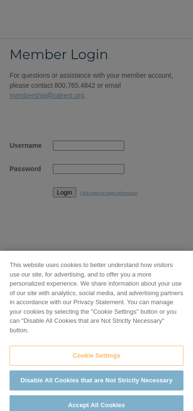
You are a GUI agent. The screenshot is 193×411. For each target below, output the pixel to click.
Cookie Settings (96, 360)
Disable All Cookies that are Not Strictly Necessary (96, 385)
